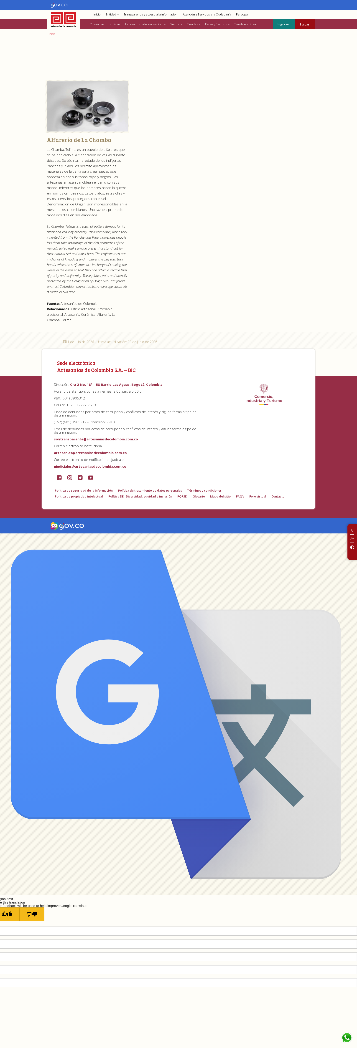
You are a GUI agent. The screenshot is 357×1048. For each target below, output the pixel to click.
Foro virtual (257, 496)
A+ (352, 538)
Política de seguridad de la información (84, 490)
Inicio (97, 14)
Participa (242, 14)
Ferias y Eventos (216, 24)
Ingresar (284, 24)
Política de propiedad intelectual (79, 496)
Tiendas (192, 24)
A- (352, 530)
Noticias (115, 24)
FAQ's (240, 496)
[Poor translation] (32, 914)
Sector (174, 24)
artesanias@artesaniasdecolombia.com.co (90, 452)
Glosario (199, 496)
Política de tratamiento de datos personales (150, 490)
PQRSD (182, 496)
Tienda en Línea (245, 24)
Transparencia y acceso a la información (151, 14)
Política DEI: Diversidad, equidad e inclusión (140, 496)
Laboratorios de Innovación (144, 24)
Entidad (111, 14)
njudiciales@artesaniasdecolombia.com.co (90, 466)
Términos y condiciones (204, 490)
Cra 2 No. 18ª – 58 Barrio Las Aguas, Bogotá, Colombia (116, 384)
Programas (97, 24)
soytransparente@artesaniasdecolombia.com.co (96, 439)
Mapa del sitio (220, 496)
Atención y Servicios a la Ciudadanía (207, 14)
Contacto (277, 496)
